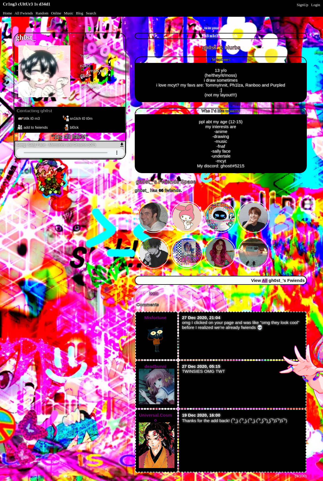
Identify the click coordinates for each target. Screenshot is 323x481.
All (23, 13)
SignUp (302, 5)
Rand (42, 13)
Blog (79, 13)
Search (91, 13)
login (153, 293)
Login (315, 5)
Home (7, 13)
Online (56, 13)
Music (68, 13)
